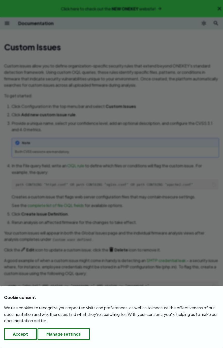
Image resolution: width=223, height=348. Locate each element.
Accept (20, 334)
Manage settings (63, 334)
